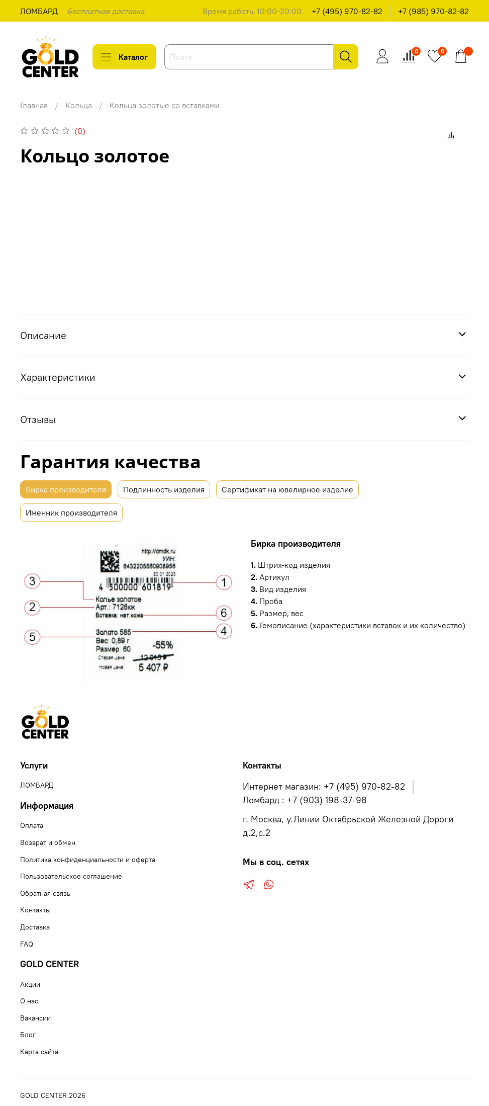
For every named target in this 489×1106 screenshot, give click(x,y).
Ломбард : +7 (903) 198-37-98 (305, 800)
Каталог (124, 57)
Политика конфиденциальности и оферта (87, 859)
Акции (30, 984)
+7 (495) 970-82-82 (347, 11)
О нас (29, 1000)
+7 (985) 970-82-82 (433, 11)
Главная (34, 105)
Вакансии (35, 1018)
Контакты (35, 909)
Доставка (35, 926)
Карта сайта (39, 1051)
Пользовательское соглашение (71, 876)
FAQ (26, 944)
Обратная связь (45, 893)
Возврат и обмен (47, 842)
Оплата (31, 825)
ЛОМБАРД (39, 11)
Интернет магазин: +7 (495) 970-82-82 (324, 786)
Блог (28, 1034)
